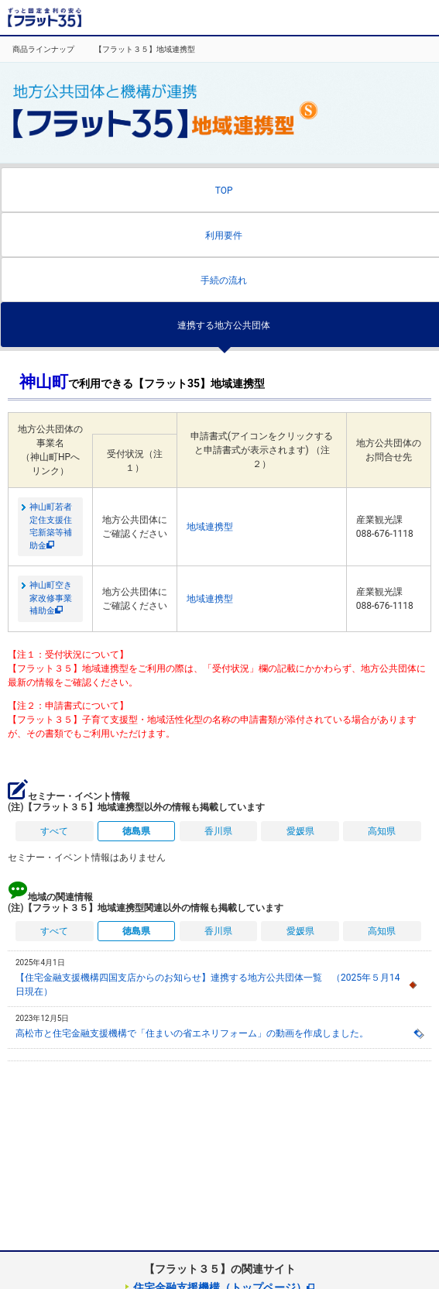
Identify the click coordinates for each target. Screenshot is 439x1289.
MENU (419, 17)
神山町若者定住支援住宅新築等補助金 (50, 526)
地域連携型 (210, 526)
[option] (41, 49)
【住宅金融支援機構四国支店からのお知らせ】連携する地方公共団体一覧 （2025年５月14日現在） (207, 984)
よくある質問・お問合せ (377, 17)
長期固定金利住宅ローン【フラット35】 (44, 17)
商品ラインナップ (43, 49)
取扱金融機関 (321, 17)
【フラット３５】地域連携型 (144, 49)
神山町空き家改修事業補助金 (50, 598)
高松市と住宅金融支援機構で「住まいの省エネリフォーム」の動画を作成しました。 (192, 1033)
